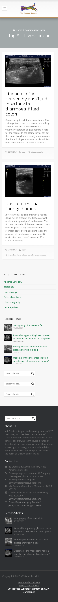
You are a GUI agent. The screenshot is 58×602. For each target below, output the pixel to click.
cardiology (9, 286)
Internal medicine (14, 255)
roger (24, 152)
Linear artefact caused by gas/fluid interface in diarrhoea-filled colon (26, 103)
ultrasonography (37, 152)
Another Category (13, 281)
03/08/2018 (12, 152)
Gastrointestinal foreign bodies (22, 206)
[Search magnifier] (32, 373)
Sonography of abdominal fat (28, 325)
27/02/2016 (12, 250)
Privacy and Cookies (29, 585)
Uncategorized (40, 255)
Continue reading (35, 142)
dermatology (10, 292)
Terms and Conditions (29, 582)
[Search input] (18, 373)
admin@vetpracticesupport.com (25, 498)
